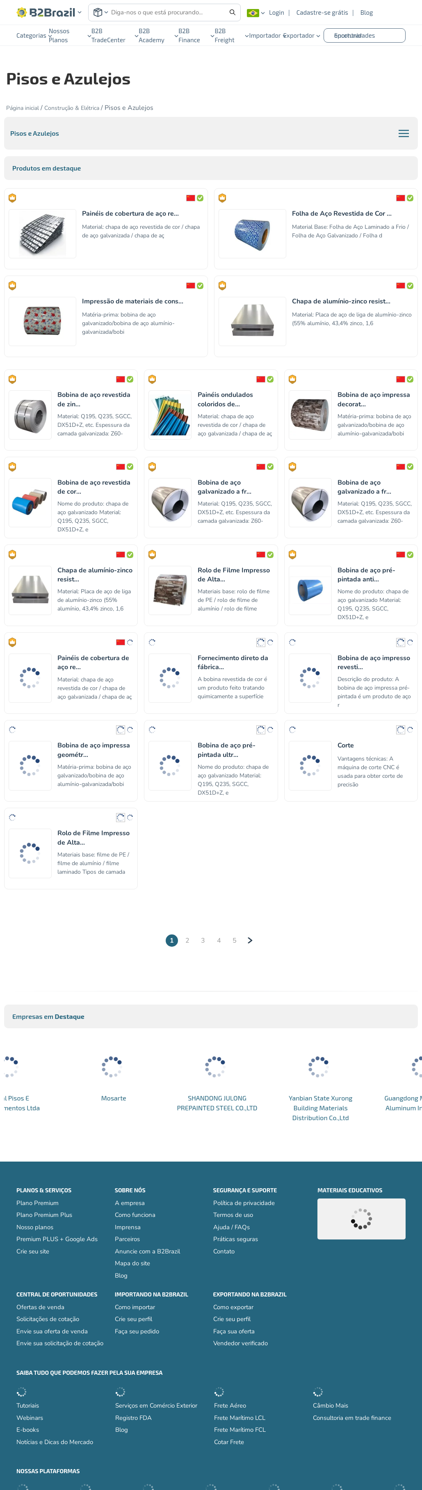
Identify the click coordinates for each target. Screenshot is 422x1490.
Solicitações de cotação (47, 1319)
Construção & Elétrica (72, 108)
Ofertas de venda (40, 1307)
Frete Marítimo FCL (240, 1430)
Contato (224, 1251)
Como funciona (135, 1215)
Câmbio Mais (330, 1405)
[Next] (250, 941)
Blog (366, 12)
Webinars (29, 1418)
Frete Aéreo (230, 1405)
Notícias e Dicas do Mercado (54, 1442)
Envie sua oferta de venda (52, 1331)
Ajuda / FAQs (231, 1227)
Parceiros (127, 1239)
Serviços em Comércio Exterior (156, 1405)
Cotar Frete (229, 1442)
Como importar (135, 1307)
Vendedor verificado (240, 1343)
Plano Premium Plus (44, 1215)
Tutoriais (27, 1405)
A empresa (130, 1203)
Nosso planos (34, 1227)
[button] (49, 12)
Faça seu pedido (137, 1331)
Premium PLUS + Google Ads (57, 1239)
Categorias (32, 35)
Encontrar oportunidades (354, 35)
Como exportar (233, 1307)
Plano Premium (37, 1203)
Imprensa (128, 1227)
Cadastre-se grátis (322, 12)
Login (276, 12)
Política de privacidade (244, 1203)
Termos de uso (233, 1215)
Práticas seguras (235, 1239)
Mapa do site (132, 1263)
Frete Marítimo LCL (239, 1418)
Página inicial (22, 108)
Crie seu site (32, 1251)
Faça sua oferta (234, 1331)
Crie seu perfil (133, 1319)
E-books (27, 1430)
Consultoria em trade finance (352, 1418)
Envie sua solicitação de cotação (59, 1343)
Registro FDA (133, 1418)
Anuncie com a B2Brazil (147, 1251)
